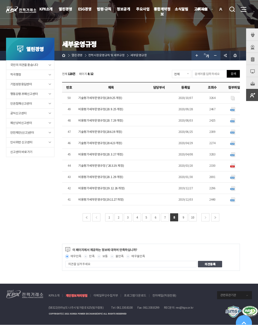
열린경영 (65, 8)
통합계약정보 (162, 11)
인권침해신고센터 (21, 104)
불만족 (120, 256)
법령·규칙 (104, 8)
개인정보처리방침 (76, 296)
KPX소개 (46, 8)
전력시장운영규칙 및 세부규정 (107, 55)
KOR (206, 9)
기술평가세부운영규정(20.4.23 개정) (100, 143)
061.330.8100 (125, 308)
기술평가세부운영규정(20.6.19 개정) (100, 132)
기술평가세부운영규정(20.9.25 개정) (100, 98)
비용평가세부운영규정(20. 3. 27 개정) (101, 154)
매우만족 (76, 256)
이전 (97, 218)
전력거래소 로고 (21, 9)
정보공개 (123, 8)
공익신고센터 (18, 114)
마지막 (215, 218)
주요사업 (142, 8)
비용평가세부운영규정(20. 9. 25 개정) (101, 109)
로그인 (220, 9)
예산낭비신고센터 (21, 123)
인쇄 (235, 55)
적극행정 (15, 75)
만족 (92, 256)
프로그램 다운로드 (135, 296)
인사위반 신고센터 (21, 143)
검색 (232, 9)
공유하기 (225, 55)
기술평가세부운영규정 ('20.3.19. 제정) (101, 166)
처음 (87, 218)
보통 (105, 256)
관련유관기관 (228, 295)
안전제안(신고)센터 (22, 133)
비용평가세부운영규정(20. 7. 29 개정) (101, 121)
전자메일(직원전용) (164, 296)
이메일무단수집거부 (106, 296)
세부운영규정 (139, 55)
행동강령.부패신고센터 (24, 94)
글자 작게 (216, 55)
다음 (206, 218)
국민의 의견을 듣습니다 (24, 65)
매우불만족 (139, 256)
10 (193, 218)
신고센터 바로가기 (21, 152)
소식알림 (181, 8)
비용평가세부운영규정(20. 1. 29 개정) (101, 177)
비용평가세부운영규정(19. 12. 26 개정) (102, 188)
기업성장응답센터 (21, 84)
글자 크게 (196, 55)
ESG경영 (85, 8)
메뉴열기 (243, 8)
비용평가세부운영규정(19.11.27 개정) (101, 200)
